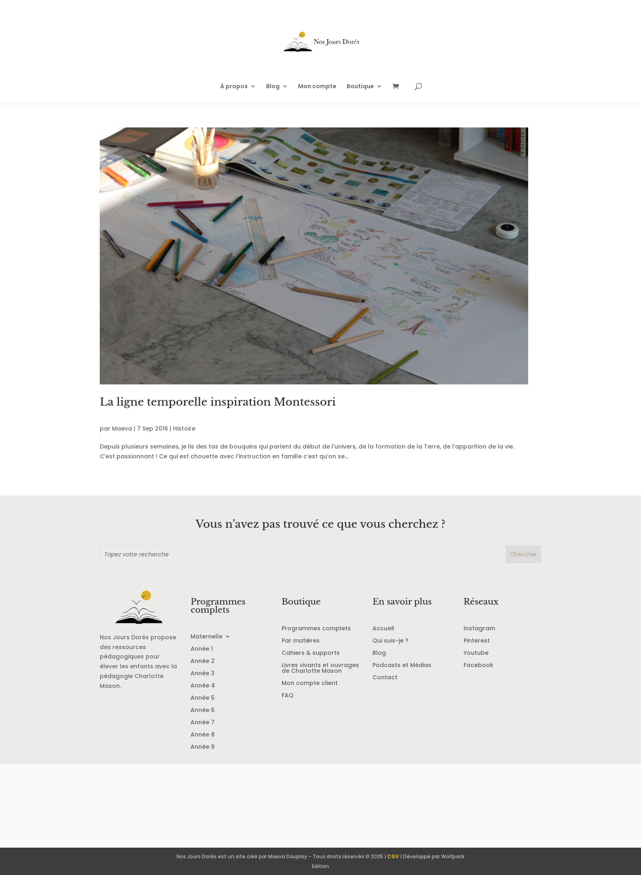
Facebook (478, 665)
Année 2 (203, 661)
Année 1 (202, 649)
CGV (393, 856)
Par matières (301, 641)
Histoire (184, 428)
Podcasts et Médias (401, 665)
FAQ (288, 695)
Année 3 (203, 673)
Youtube (476, 653)
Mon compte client (310, 683)
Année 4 (203, 686)
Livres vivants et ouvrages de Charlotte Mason (320, 668)
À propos (234, 86)
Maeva (122, 428)
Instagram (479, 628)
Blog (273, 86)
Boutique (360, 86)
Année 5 (203, 698)
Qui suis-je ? (390, 641)
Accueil (383, 628)
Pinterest (477, 641)
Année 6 (203, 710)
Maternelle (206, 637)
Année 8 (203, 735)
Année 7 (203, 722)
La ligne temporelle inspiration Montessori (218, 401)
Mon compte (317, 86)
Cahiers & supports (311, 653)
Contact (384, 677)
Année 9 (203, 747)
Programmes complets (316, 628)
